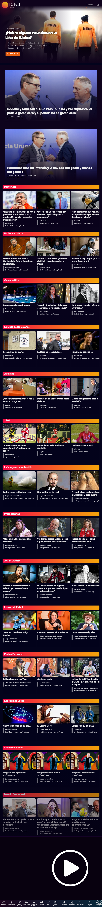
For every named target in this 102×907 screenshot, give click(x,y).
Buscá (90, 5)
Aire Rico (42, 904)
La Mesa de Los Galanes (34, 905)
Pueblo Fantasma (55, 905)
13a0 (48, 904)
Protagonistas (72, 904)
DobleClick (3, 904)
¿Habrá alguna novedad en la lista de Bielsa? (31, 35)
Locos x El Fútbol (80, 904)
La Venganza (64, 904)
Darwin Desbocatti (19, 905)
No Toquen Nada (11, 904)
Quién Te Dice (27, 904)
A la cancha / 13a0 (12, 29)
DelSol (14, 4)
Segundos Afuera (90, 905)
